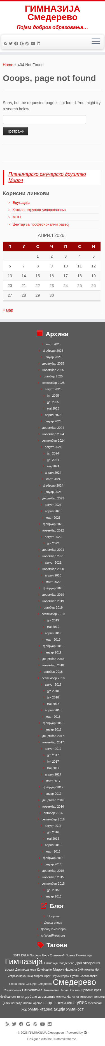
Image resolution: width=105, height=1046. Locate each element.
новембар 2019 (53, 601)
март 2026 (53, 344)
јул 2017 (53, 755)
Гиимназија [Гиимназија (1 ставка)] (84, 955)
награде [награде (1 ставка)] (16, 1003)
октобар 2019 (53, 607)
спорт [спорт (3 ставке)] (48, 1002)
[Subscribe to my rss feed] (6, 43)
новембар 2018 (53, 665)
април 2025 (53, 415)
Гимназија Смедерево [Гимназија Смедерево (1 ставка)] (59, 963)
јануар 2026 (53, 357)
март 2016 (53, 851)
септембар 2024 (53, 440)
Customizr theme (64, 1039)
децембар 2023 (53, 498)
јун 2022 (53, 543)
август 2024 (53, 447)
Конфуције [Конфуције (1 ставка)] (44, 969)
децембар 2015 (53, 870)
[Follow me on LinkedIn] (39, 43)
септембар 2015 (53, 883)
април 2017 (53, 774)
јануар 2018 (53, 729)
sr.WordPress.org (53, 935)
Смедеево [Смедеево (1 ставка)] (45, 983)
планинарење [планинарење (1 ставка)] (32, 1003)
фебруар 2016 (53, 858)
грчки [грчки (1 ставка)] (20, 996)
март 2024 (53, 479)
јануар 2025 (53, 421)
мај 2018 (53, 703)
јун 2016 (53, 832)
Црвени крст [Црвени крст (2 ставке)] (91, 990)
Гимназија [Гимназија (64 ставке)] (24, 961)
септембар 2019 (53, 614)
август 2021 (53, 562)
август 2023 (53, 504)
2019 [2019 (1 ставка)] (16, 955)
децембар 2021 (53, 549)
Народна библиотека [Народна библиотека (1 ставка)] (79, 969)
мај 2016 (53, 838)
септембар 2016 (53, 819)
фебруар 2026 (53, 350)
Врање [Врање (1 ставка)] (70, 955)
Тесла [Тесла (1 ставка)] (64, 990)
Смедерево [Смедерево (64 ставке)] (74, 982)
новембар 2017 (53, 742)
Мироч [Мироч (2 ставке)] (58, 969)
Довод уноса (53, 922)
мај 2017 (53, 768)
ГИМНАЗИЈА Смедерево (52, 12)
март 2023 (53, 517)
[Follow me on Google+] (22, 43)
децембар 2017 (53, 736)
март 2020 (53, 581)
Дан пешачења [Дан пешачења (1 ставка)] (25, 969)
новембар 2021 (53, 556)
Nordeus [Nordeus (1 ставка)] (35, 955)
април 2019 (53, 633)
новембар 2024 (53, 434)
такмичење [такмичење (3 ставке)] (65, 1002)
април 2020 (53, 575)
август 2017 (53, 748)
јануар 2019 (53, 652)
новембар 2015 (53, 877)
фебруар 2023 (53, 524)
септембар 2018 (53, 678)
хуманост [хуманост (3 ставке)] (75, 1009)
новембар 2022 (53, 530)
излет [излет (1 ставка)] (75, 996)
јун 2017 (53, 761)
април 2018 (53, 710)
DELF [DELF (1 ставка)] (25, 955)
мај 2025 (53, 408)
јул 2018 (53, 691)
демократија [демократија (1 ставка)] (46, 996)
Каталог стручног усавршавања (39, 210)
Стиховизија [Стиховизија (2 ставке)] (32, 990)
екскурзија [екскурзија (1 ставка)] (63, 996)
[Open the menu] (96, 42)
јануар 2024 (53, 492)
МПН (17, 217)
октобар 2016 (53, 813)
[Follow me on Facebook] (17, 43)
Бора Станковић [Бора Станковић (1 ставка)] (53, 955)
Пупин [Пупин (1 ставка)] (74, 976)
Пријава (53, 916)
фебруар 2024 (53, 485)
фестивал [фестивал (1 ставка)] (95, 1003)
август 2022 (53, 536)
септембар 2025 (53, 382)
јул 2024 (53, 453)
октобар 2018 (53, 671)
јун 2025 (53, 402)
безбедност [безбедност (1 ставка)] (8, 996)
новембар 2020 (53, 569)
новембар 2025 (53, 370)
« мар (8, 310)
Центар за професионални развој (41, 224)
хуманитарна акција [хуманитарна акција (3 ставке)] (46, 1009)
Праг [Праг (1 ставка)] (47, 976)
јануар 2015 (53, 896)
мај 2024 (53, 466)
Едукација (21, 202)
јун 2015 (53, 890)
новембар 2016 (53, 806)
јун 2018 (53, 697)
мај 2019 (53, 626)
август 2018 (53, 684)
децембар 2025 (53, 363)
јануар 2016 (53, 864)
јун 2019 (53, 620)
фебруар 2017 (53, 787)
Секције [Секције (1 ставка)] (31, 983)
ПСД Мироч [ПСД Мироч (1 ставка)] (35, 976)
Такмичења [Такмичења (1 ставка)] (51, 990)
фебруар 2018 (53, 723)
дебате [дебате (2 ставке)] (31, 996)
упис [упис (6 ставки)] (82, 1002)
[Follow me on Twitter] (11, 43)
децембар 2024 (53, 427)
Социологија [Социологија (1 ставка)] (12, 990)
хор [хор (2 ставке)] (24, 1009)
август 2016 (53, 825)
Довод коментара (53, 929)
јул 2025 (53, 395)
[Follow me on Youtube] (34, 43)
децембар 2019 (53, 594)
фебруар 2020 (53, 588)
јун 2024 (53, 459)
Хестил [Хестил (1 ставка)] (75, 990)
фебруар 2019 (53, 646)
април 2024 (53, 472)
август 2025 (53, 389)
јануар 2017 (53, 793)
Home (8, 65)
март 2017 (53, 780)
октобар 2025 (53, 376)
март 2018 (53, 716)
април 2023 (53, 511)
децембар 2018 (53, 658)
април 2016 (53, 845)
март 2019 (53, 639)
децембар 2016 (53, 800)
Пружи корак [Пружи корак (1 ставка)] (60, 976)
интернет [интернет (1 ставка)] (86, 996)
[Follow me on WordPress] (28, 43)
